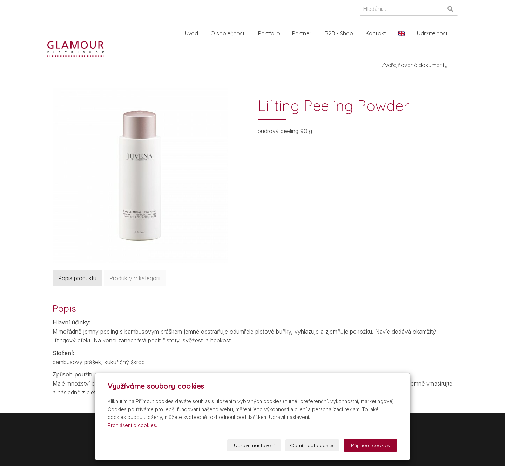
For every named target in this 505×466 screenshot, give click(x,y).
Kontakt (376, 33)
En (402, 33)
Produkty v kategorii (134, 278)
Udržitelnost (433, 33)
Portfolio (270, 33)
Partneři (303, 33)
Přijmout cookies (370, 445)
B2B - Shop (340, 33)
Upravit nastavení (254, 445)
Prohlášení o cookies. (132, 425)
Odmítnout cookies (312, 445)
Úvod (192, 33)
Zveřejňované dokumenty (416, 64)
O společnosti (229, 33)
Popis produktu (77, 278)
